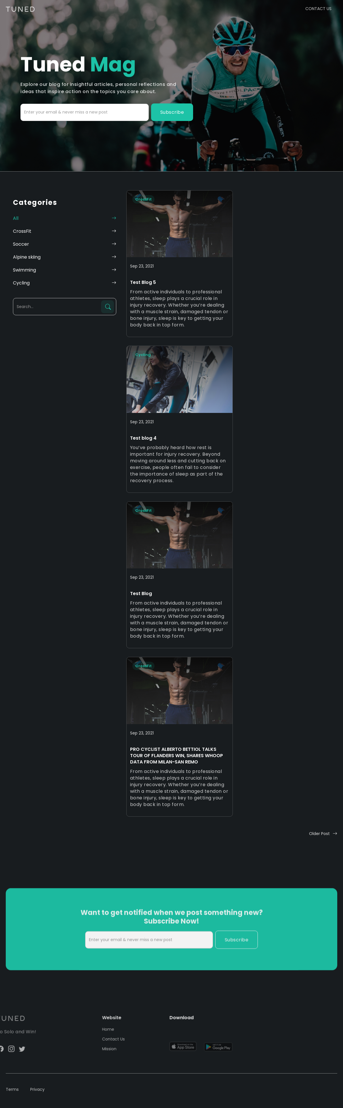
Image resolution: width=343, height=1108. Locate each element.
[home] (20, 6)
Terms (12, 1093)
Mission (99, 1049)
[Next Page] (323, 833)
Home (98, 1029)
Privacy (37, 1093)
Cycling (143, 354)
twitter (7, 1049)
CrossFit (143, 199)
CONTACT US (318, 8)
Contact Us (103, 1039)
